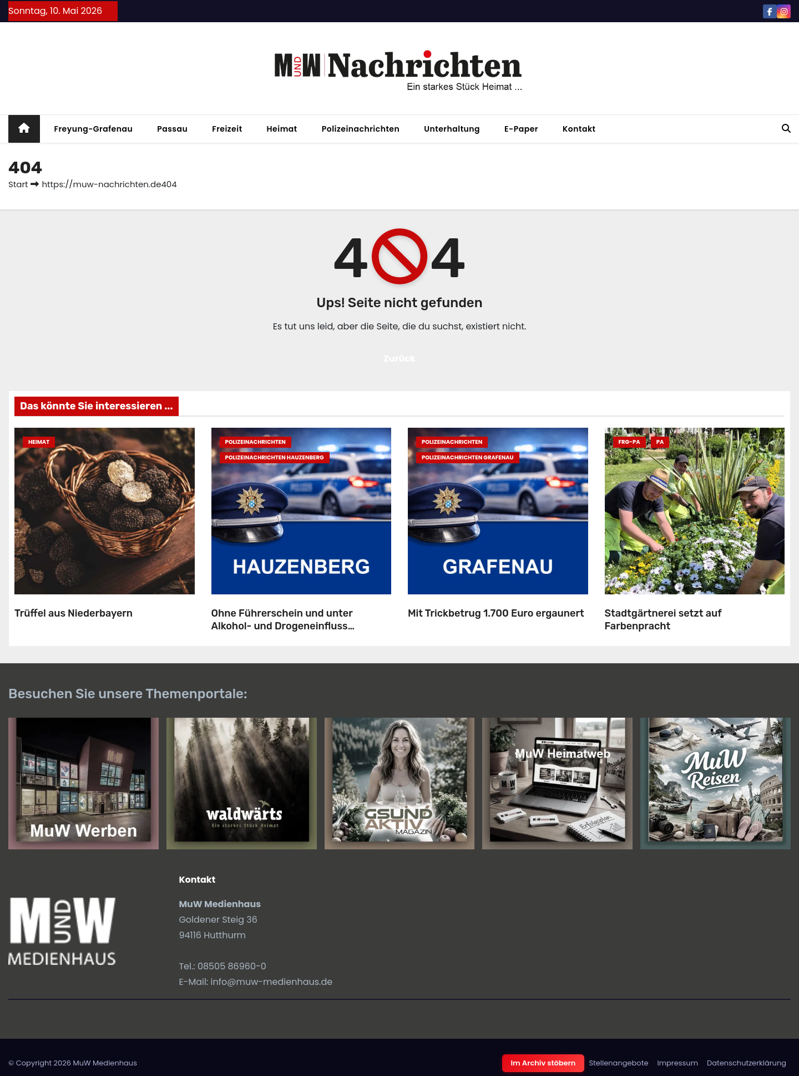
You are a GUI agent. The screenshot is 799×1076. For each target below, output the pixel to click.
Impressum (677, 1063)
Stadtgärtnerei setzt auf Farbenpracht (663, 619)
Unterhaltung (452, 128)
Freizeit (227, 128)
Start (18, 184)
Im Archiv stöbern (543, 1063)
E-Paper (521, 128)
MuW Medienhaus (105, 1063)
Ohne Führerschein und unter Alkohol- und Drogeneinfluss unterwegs (282, 625)
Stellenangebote (618, 1063)
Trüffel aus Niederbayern (73, 613)
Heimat (282, 128)
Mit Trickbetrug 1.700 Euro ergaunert (496, 613)
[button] (786, 128)
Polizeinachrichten (361, 128)
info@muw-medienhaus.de (272, 981)
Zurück (399, 358)
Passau (172, 128)
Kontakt (579, 128)
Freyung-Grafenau (93, 128)
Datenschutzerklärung (746, 1063)
